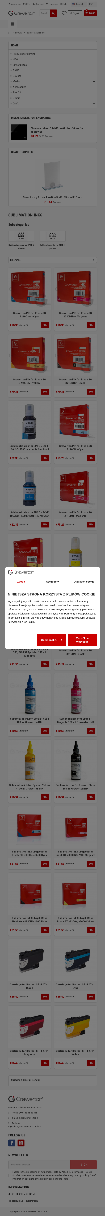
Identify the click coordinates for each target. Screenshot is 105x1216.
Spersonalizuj (51, 614)
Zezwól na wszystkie (82, 615)
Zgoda (21, 556)
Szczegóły (52, 556)
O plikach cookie (84, 556)
